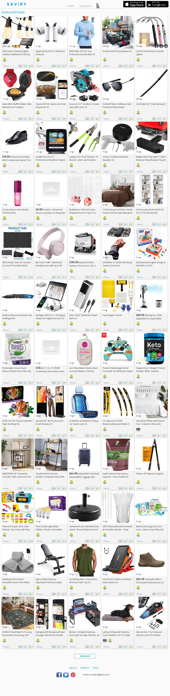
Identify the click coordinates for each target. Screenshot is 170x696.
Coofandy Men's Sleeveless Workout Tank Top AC (83, 581)
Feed (95, 667)
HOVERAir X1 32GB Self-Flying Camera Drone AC (117, 264)
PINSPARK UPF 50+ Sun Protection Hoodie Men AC (82, 53)
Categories (85, 5)
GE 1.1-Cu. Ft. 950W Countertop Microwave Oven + (50, 371)
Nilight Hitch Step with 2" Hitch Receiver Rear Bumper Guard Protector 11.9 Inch (151, 160)
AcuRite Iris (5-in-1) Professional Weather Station (51, 158)
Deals (71, 5)
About (73, 667)
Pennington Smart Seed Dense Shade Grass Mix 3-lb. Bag (16, 371)
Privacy (85, 667)
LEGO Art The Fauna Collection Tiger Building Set (17, 422)
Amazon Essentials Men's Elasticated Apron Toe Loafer (16, 160)
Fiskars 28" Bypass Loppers (150, 473)
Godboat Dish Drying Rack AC (117, 51)
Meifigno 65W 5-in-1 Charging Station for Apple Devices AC (50, 317)
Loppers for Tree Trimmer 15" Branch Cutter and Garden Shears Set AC (84, 160)
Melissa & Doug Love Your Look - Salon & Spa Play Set (149, 528)
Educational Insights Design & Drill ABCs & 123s (151, 264)
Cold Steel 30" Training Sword (151, 103)
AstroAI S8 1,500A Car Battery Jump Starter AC (117, 581)
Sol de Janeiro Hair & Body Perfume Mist (15, 211)
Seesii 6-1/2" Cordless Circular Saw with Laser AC (84, 105)
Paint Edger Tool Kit (112, 315)
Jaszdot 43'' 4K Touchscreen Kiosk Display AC (50, 422)
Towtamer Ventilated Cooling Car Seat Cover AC (83, 422)
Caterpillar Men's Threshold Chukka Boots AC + (150, 582)
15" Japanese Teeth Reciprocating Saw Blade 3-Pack (116, 424)
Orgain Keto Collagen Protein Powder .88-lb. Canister (150, 369)
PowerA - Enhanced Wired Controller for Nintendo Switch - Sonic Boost (50, 212)
